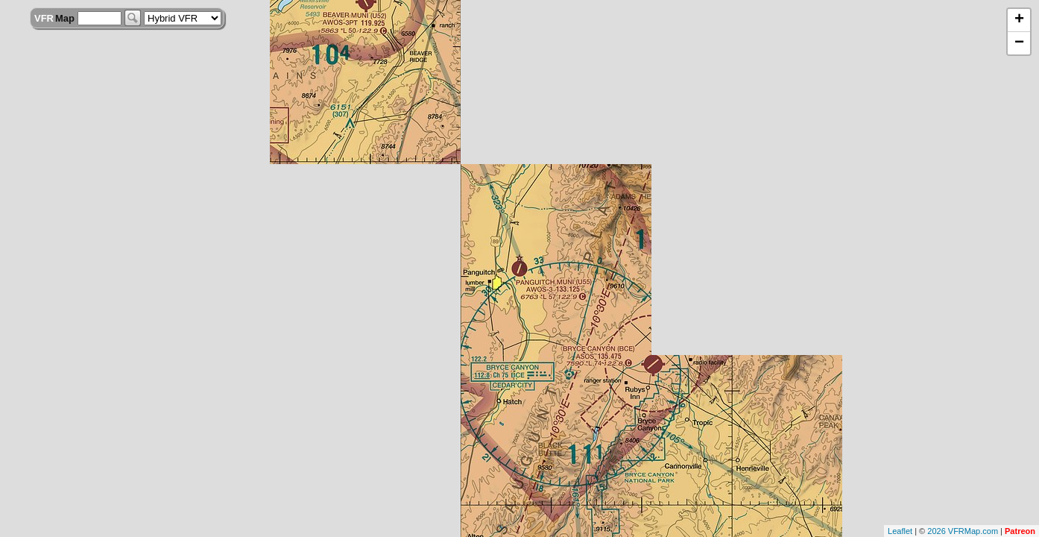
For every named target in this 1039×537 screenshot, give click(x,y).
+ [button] (1019, 20)
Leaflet (900, 531)
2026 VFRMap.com (962, 531)
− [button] (1019, 43)
